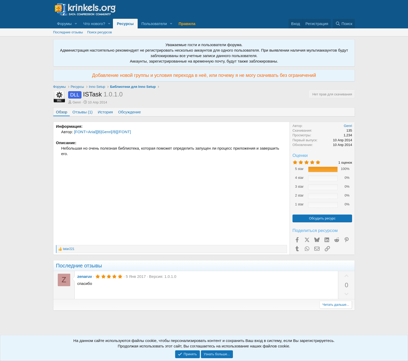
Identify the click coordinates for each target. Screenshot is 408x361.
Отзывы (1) (82, 112)
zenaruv (84, 276)
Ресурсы (125, 23)
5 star (299, 169)
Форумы (64, 23)
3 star (299, 186)
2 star (299, 195)
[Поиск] (344, 23)
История (105, 112)
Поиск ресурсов (99, 32)
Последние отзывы (68, 32)
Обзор (61, 112)
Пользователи (154, 23)
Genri (77, 102)
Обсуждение (129, 112)
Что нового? (94, 23)
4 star (299, 178)
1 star (299, 204)
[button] (75, 23)
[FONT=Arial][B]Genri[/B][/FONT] (102, 132)
